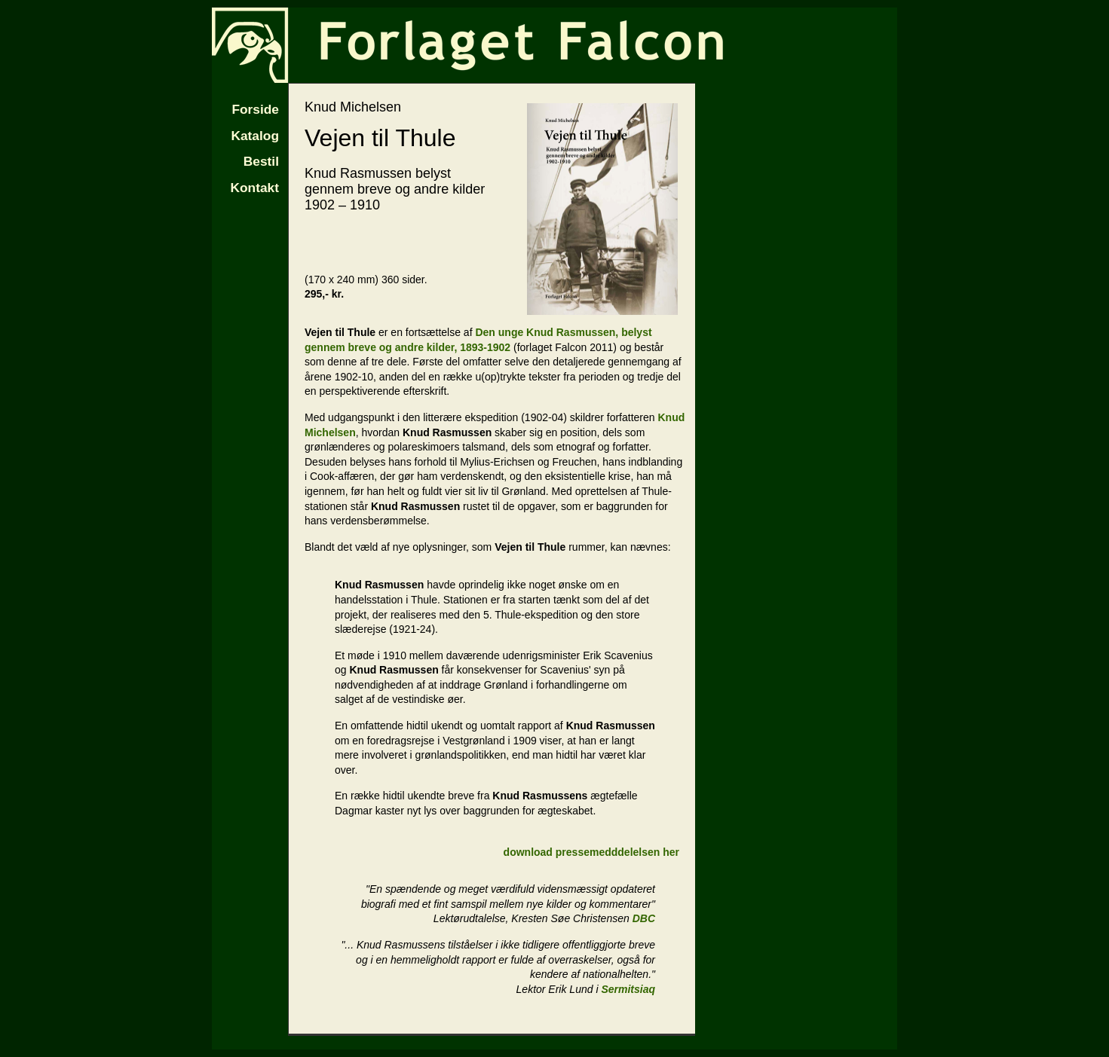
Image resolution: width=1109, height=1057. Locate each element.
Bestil (261, 161)
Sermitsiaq (628, 989)
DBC (644, 918)
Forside (255, 109)
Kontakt (255, 187)
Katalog (255, 135)
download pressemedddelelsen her (591, 852)
